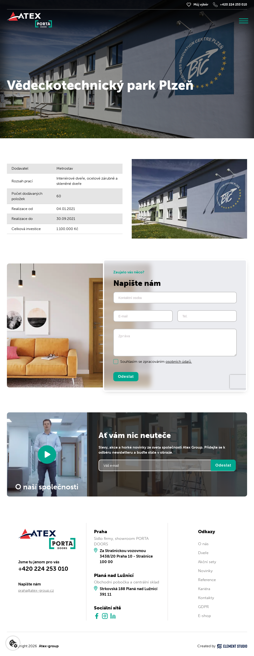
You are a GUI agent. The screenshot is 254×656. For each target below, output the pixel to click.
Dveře (203, 553)
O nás (203, 544)
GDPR (203, 607)
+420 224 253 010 (233, 4)
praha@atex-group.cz (36, 591)
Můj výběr (200, 4)
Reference (207, 580)
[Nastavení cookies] (13, 643)
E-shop (204, 616)
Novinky (205, 571)
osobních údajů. (179, 361)
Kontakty (206, 598)
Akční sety (207, 562)
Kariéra (204, 589)
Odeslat (126, 376)
